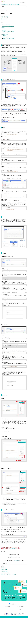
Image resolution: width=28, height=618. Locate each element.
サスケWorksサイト (8, 606)
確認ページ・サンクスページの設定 (8, 38)
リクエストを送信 (16, 560)
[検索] (14, 6)
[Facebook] (1, 551)
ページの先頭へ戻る (4, 563)
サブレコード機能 (4, 569)
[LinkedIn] (4, 551)
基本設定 (3, 27)
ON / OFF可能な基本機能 (16, 4)
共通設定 (4, 35)
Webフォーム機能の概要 (6, 24)
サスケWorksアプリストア (20, 606)
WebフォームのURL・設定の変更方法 (8, 26)
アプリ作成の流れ (13, 548)
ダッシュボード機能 (4, 571)
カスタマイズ (4, 39)
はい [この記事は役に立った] (12, 556)
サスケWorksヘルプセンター (4, 4)
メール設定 (4, 30)
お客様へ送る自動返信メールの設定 (8, 31)
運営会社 (20, 609)
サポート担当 (6, 16)
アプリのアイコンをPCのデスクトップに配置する (8, 574)
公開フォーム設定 (5, 34)
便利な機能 (10, 4)
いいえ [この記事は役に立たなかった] (16, 556)
